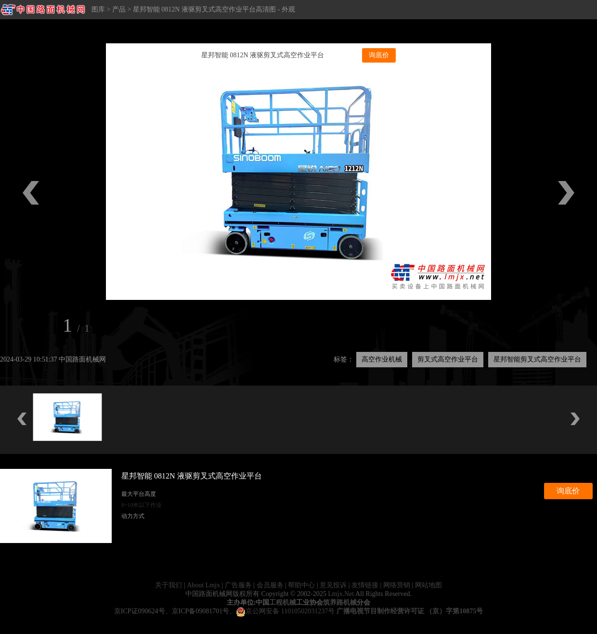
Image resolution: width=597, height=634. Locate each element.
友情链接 (364, 585)
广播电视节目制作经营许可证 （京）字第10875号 (410, 611)
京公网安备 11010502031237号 (285, 611)
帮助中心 (301, 585)
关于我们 (168, 585)
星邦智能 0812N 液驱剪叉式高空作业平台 (262, 55)
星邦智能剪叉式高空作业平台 (537, 359)
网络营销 (396, 585)
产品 (119, 9)
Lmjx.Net (341, 593)
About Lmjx (203, 585)
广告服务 (238, 585)
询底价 (379, 55)
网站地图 (428, 585)
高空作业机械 (382, 359)
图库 (98, 9)
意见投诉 (333, 585)
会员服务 (270, 585)
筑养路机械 (340, 602)
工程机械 (282, 602)
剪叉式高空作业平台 (447, 359)
